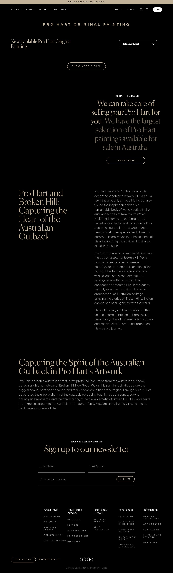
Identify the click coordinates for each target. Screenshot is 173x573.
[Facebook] (83, 559)
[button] (141, 9)
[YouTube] (90, 559)
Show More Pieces (86, 66)
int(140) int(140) (138, 44)
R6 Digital (103, 568)
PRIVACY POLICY (49, 559)
